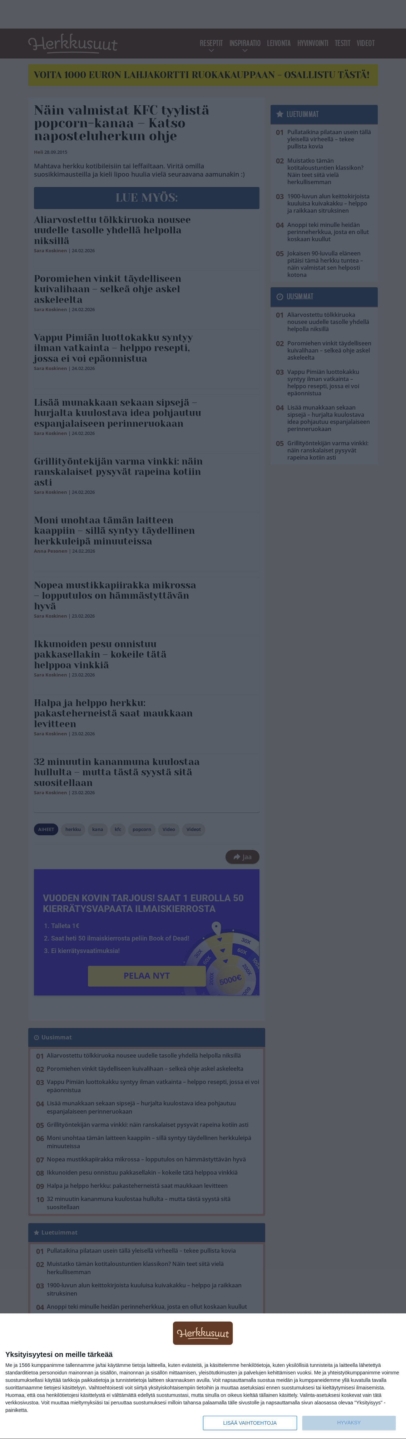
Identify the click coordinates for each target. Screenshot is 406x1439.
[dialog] (203, 1376)
